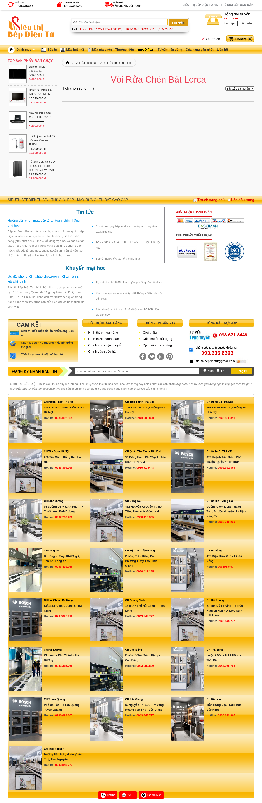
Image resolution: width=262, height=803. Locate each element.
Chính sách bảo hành (103, 351)
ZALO (128, 795)
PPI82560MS (130, 29)
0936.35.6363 (226, 467)
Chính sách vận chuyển (105, 345)
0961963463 (225, 566)
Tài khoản (246, 23)
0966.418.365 (145, 517)
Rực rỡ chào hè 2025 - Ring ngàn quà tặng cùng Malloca (129, 282)
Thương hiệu (124, 49)
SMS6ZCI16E (149, 29)
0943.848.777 (145, 715)
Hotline (108, 795)
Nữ (222, 370)
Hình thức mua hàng (103, 332)
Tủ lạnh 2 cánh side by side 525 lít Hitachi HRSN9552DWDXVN (42, 166)
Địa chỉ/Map (151, 795)
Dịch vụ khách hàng (157, 345)
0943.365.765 (64, 467)
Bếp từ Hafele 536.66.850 (37, 68)
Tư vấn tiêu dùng (170, 49)
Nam (211, 370)
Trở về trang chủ (211, 200)
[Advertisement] (158, 136)
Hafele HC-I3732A (90, 29)
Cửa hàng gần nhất (200, 49)
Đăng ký (241, 371)
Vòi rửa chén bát (86, 62)
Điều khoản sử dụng (157, 339)
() (250, 39)
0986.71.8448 (145, 467)
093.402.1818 (64, 616)
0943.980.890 (145, 418)
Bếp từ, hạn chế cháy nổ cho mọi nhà (118, 258)
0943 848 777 (145, 616)
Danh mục (25, 49)
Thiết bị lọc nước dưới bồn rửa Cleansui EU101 (42, 140)
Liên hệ (222, 49)
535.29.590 (166, 29)
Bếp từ (52, 49)
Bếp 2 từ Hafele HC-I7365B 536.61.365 (41, 92)
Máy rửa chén (102, 49)
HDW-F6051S (112, 29)
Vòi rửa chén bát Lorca (118, 62)
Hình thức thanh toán (103, 339)
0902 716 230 (231, 18)
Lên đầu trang (242, 200)
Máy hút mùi (75, 49)
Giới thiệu (229, 23)
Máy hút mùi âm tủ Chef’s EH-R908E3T (41, 115)
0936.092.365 (64, 418)
